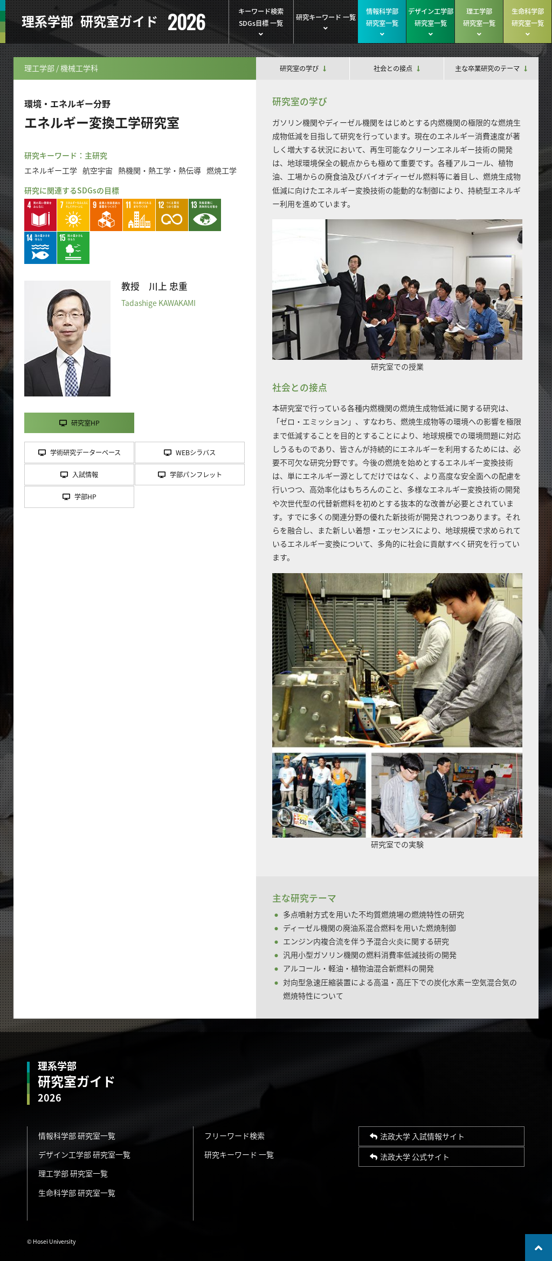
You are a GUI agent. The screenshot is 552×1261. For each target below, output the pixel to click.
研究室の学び (303, 68)
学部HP (79, 496)
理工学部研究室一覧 (479, 22)
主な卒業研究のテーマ (491, 68)
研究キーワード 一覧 (325, 22)
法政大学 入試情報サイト (417, 1136)
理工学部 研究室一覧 (73, 1173)
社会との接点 (397, 68)
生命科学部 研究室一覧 (76, 1192)
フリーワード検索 (234, 1135)
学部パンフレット (190, 474)
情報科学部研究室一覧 (382, 22)
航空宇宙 (97, 170)
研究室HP (79, 423)
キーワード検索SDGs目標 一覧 (261, 22)
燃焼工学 (221, 170)
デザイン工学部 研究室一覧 (84, 1154)
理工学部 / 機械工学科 (61, 67)
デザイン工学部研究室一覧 (430, 22)
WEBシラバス (190, 452)
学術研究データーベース (79, 452)
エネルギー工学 (50, 170)
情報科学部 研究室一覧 (76, 1135)
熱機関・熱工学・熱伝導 (159, 170)
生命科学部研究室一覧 (527, 22)
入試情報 (79, 474)
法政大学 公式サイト (410, 1156)
